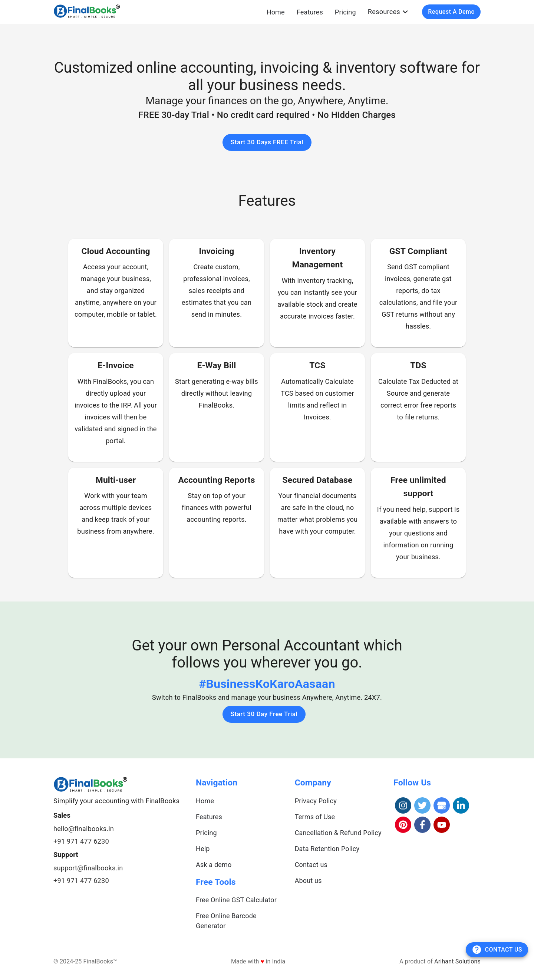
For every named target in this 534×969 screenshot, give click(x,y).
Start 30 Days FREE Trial (267, 142)
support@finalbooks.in (88, 868)
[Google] (442, 805)
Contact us (311, 865)
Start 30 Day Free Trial (264, 714)
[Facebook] (422, 825)
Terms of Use (315, 817)
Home (276, 12)
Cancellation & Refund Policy (338, 833)
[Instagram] (403, 805)
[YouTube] (442, 825)
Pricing (345, 12)
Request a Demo (451, 11)
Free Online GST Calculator (236, 900)
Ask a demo (213, 865)
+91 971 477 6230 (81, 841)
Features (310, 12)
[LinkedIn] (461, 805)
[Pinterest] (403, 825)
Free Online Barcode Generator (226, 921)
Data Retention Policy (327, 849)
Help (203, 849)
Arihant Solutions (457, 961)
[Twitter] (422, 805)
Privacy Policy (316, 801)
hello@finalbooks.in (83, 829)
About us (308, 880)
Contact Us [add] (497, 950)
